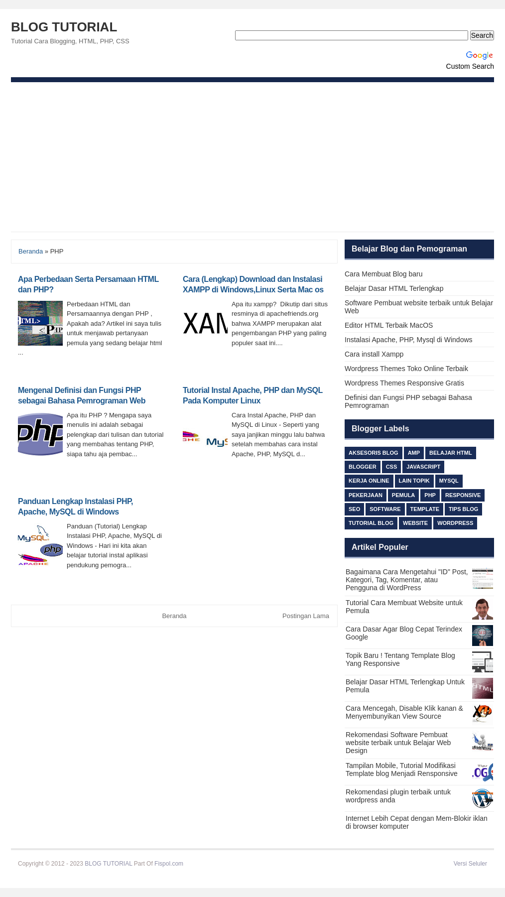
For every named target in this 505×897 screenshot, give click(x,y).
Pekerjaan (365, 495)
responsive (463, 495)
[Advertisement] (252, 157)
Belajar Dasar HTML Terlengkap (394, 288)
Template (424, 509)
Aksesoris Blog (373, 453)
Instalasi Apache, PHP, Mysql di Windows (409, 340)
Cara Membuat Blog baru (383, 274)
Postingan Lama (305, 616)
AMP (414, 453)
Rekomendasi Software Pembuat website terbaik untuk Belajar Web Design (398, 743)
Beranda (30, 251)
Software (385, 509)
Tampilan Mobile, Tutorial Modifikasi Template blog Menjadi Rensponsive (402, 769)
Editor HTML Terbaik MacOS (389, 325)
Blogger (363, 467)
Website (415, 523)
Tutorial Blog (371, 523)
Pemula (403, 495)
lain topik (414, 481)
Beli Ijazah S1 (203, 863)
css (391, 467)
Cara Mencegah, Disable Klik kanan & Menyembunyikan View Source (404, 712)
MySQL (449, 481)
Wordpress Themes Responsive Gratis (404, 383)
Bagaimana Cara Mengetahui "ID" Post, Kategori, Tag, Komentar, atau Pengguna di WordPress (407, 580)
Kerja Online (369, 481)
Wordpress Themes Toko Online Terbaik (406, 369)
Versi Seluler (470, 863)
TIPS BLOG (463, 509)
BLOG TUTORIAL (64, 26)
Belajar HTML (450, 453)
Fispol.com (168, 863)
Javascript (423, 467)
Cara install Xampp (374, 354)
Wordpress (455, 523)
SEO (354, 509)
